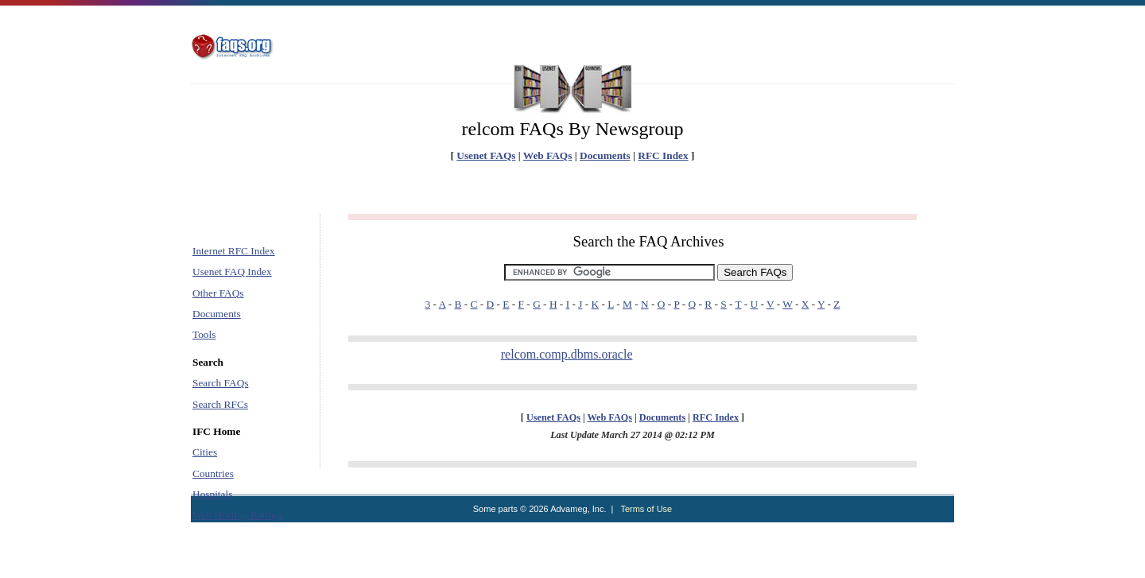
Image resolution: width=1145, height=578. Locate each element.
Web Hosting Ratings (237, 515)
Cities (204, 452)
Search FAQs (220, 383)
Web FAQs (547, 155)
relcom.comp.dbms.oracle (567, 354)
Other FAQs (218, 293)
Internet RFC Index (233, 251)
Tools (203, 334)
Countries (213, 473)
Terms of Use (646, 509)
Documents (605, 155)
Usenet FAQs (485, 155)
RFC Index (663, 155)
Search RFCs (220, 404)
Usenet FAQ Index (232, 271)
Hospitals (212, 494)
